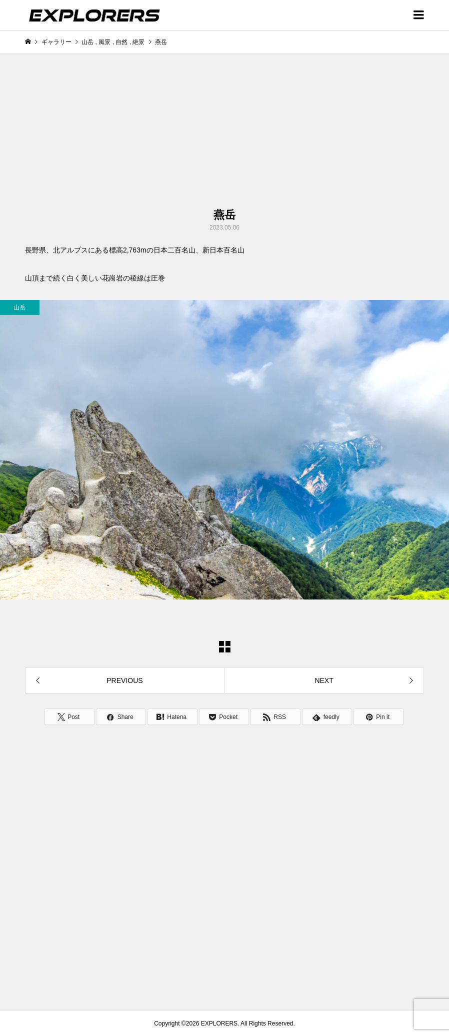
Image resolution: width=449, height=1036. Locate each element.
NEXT (323, 680)
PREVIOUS (124, 680)
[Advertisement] (142, 130)
